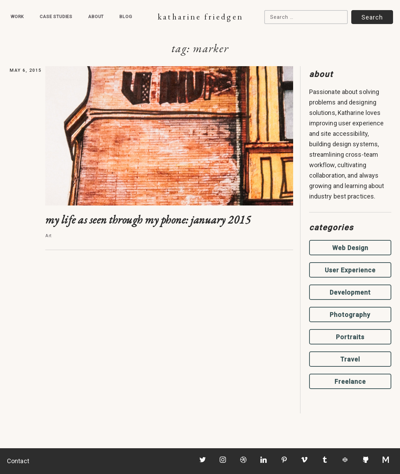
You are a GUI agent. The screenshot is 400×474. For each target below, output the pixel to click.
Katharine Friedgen (200, 16)
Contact (18, 461)
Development (350, 292)
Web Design (350, 247)
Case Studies (56, 16)
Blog (125, 16)
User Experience (350, 270)
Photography (350, 314)
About (96, 16)
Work (17, 16)
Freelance (350, 381)
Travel (350, 359)
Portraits (350, 337)
